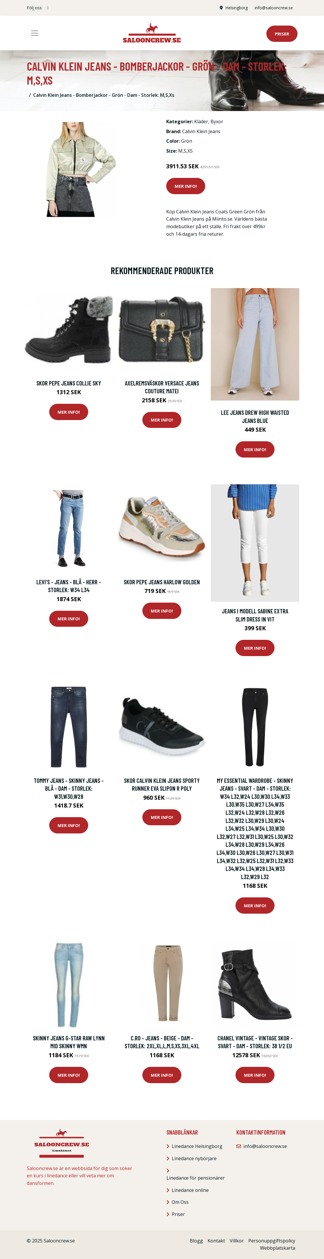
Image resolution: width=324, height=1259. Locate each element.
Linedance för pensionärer (196, 1178)
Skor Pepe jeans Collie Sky (68, 383)
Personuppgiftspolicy (271, 1240)
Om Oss (180, 1202)
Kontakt (216, 1240)
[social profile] (48, 7)
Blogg (196, 1240)
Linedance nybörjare (194, 1158)
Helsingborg (236, 7)
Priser (282, 34)
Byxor (216, 121)
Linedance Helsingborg (197, 1146)
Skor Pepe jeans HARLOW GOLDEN (162, 581)
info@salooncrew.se (274, 7)
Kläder (201, 121)
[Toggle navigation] (35, 33)
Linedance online (190, 1190)
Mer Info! (186, 186)
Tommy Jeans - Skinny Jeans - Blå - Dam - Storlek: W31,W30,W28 (69, 788)
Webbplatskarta (277, 1248)
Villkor (237, 1240)
